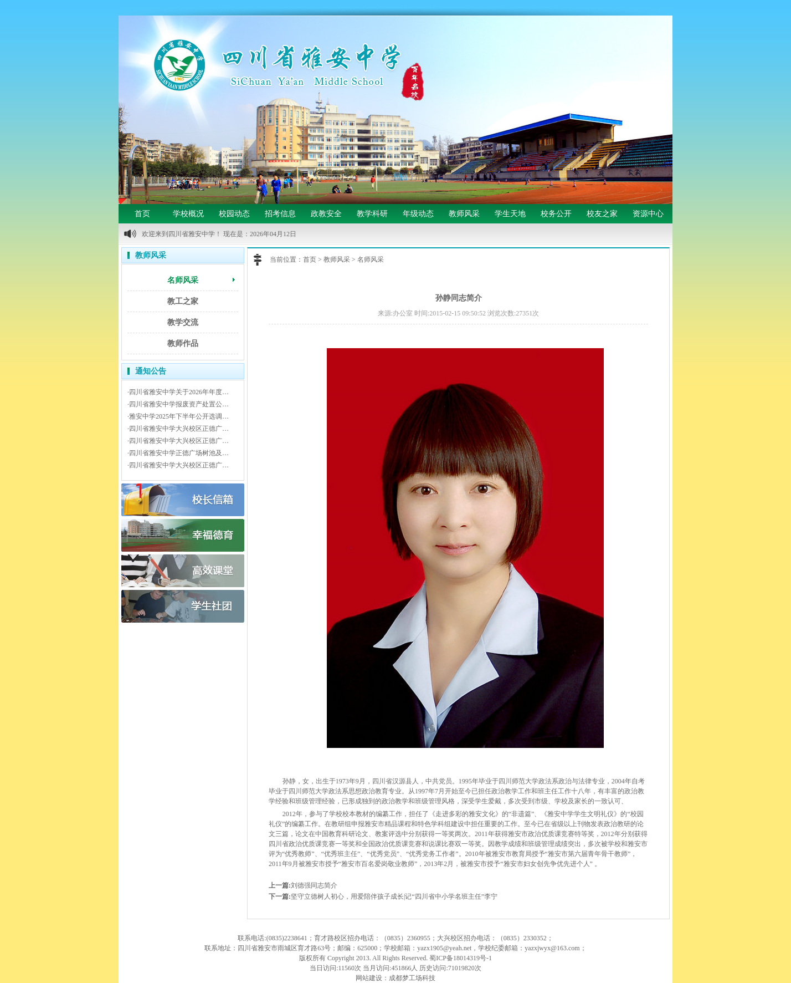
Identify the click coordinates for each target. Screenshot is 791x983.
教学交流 (182, 322)
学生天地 (510, 214)
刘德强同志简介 (314, 885)
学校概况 (188, 214)
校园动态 (234, 214)
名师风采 (182, 280)
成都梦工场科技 (412, 978)
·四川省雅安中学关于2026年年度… (178, 392)
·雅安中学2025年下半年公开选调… (178, 416)
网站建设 (369, 978)
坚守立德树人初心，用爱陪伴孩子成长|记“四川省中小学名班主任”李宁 (394, 896)
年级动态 (418, 214)
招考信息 (280, 214)
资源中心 (648, 214)
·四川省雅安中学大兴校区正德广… (178, 428)
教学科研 (372, 214)
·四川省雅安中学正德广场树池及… (178, 453)
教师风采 (464, 214)
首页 (142, 214)
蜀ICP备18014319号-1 (460, 958)
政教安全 (326, 214)
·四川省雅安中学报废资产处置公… (178, 404)
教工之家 (182, 301)
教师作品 (182, 343)
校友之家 (602, 214)
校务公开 (556, 214)
